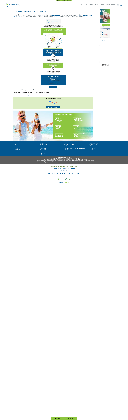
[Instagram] (69, 178)
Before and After (43, 149)
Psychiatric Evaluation (77, 130)
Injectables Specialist (77, 119)
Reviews (16, 148)
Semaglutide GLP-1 (58, 118)
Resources (101, 4)
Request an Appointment (69, 144)
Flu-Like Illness (57, 132)
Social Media (42, 152)
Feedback (16, 144)
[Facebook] (62, 178)
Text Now (66, 150)
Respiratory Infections (59, 135)
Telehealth (57, 129)
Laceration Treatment (59, 136)
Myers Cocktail (57, 127)
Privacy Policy (17, 149)
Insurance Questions (43, 144)
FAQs (41, 145)
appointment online (56, 15)
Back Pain (75, 135)
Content (41, 154)
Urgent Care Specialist (59, 133)
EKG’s (74, 127)
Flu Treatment (93, 145)
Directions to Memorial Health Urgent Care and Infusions (75, 148)
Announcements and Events (45, 147)
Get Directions (67, 143)
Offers (41, 150)
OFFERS (117, 4)
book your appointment (28, 95)
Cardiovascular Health (77, 118)
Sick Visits (75, 124)
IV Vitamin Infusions (58, 121)
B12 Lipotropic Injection (59, 120)
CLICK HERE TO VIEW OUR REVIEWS (53, 107)
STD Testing (75, 134)
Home (13, 8)
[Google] (58, 178)
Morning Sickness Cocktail (78, 120)
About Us (107, 4)
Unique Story (42, 153)
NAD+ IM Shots (75, 136)
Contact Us (112, 4)
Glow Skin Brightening (58, 130)
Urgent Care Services (88, 4)
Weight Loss (57, 119)
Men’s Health (75, 126)
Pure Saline (57, 128)
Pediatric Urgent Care (77, 121)
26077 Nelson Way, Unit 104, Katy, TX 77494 (64, 168)
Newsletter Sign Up (43, 148)
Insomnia (75, 129)
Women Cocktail (58, 125)
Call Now (66, 149)
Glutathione (57, 134)
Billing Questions (43, 143)
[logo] (13, 4)
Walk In (74, 132)
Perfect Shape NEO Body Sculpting (79, 133)
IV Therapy (57, 124)
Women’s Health (76, 125)
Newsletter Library (18, 145)
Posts (16, 147)
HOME (81, 4)
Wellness (95, 4)
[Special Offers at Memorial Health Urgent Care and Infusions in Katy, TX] (105, 15)
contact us (42, 15)
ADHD (74, 128)
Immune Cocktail (58, 126)
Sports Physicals (76, 122)
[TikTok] (66, 178)
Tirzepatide (57, 117)
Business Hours (68, 145)
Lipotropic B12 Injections (94, 143)
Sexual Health (75, 117)
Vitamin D (56, 122)
